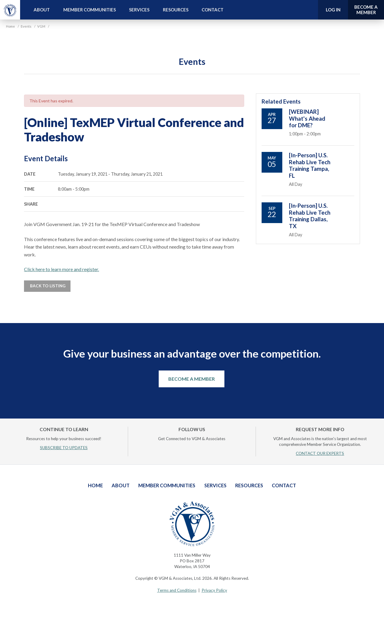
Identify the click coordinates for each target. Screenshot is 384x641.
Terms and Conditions (176, 590)
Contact (213, 9)
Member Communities (89, 9)
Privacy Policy (214, 590)
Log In (333, 9)
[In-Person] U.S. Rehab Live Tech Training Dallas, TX (309, 215)
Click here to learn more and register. (61, 269)
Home (95, 485)
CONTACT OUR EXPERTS (320, 453)
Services (139, 9)
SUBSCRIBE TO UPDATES (64, 447)
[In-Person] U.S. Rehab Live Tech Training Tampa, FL (309, 165)
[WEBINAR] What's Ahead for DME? (307, 118)
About (42, 9)
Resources (175, 9)
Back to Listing (47, 285)
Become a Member (191, 379)
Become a (366, 9)
